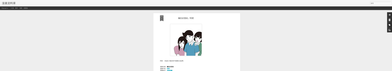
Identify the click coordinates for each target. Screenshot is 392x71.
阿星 (168, 51)
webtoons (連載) (172, 62)
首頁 (12, 8)
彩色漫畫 (169, 54)
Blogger (223, 69)
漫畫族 (26, 8)
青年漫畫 (169, 58)
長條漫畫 (169, 52)
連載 (21, 8)
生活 (168, 56)
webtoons (170, 60)
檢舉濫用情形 (229, 69)
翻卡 (16, 8)
